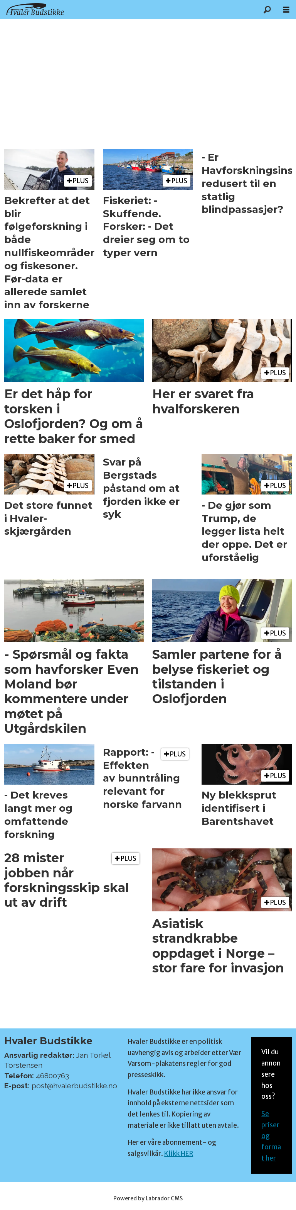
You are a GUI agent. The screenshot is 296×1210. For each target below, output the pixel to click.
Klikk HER (178, 1153)
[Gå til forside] (35, 9)
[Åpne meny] (286, 9)
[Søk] (267, 9)
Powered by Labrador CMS (148, 1198)
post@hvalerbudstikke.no (74, 1085)
